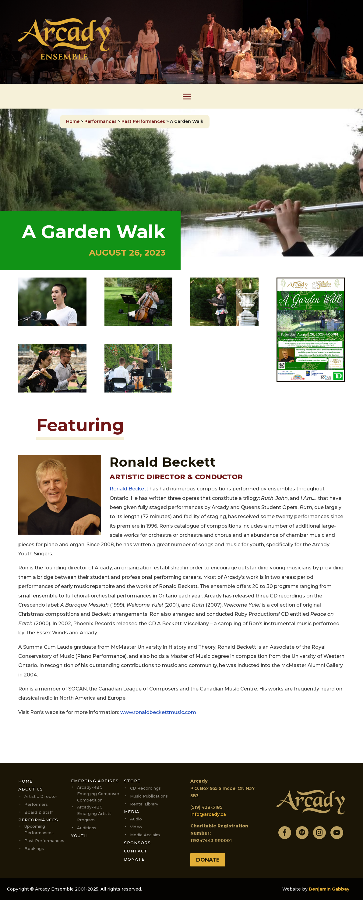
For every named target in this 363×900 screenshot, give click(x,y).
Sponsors (137, 842)
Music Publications (149, 796)
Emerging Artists (95, 780)
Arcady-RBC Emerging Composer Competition (98, 793)
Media (131, 811)
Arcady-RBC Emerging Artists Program (94, 813)
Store (132, 780)
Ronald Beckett (129, 489)
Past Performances (143, 121)
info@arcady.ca (208, 814)
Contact (135, 850)
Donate (134, 859)
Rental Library (144, 803)
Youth (79, 835)
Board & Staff (38, 812)
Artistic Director (40, 796)
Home (72, 121)
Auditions (86, 827)
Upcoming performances (39, 829)
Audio (136, 818)
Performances (100, 121)
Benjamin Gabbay (329, 889)
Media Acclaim (145, 834)
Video (136, 826)
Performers (36, 804)
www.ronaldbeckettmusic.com (158, 712)
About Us (30, 789)
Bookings (34, 848)
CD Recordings (145, 788)
